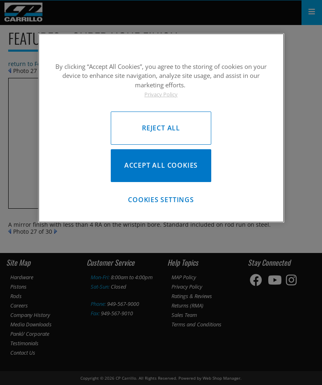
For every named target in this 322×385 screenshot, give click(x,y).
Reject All (161, 127)
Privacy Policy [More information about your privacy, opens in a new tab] (161, 94)
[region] (161, 128)
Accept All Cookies (161, 165)
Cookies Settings (161, 201)
